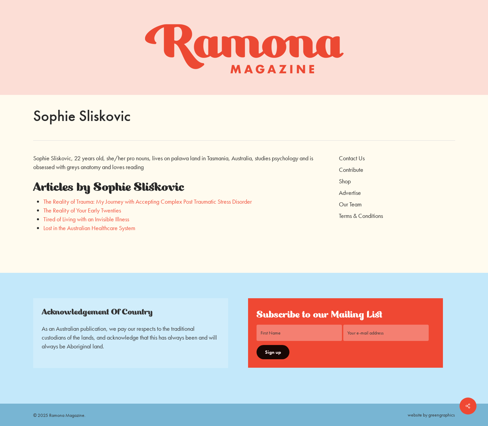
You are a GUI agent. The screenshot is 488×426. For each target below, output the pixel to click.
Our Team (350, 204)
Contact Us (352, 158)
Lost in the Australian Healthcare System (89, 228)
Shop (345, 181)
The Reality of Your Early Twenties (82, 210)
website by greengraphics (431, 415)
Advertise (350, 193)
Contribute (351, 170)
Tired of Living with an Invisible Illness (86, 219)
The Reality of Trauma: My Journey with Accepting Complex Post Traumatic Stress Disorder (147, 201)
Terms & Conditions (361, 216)
